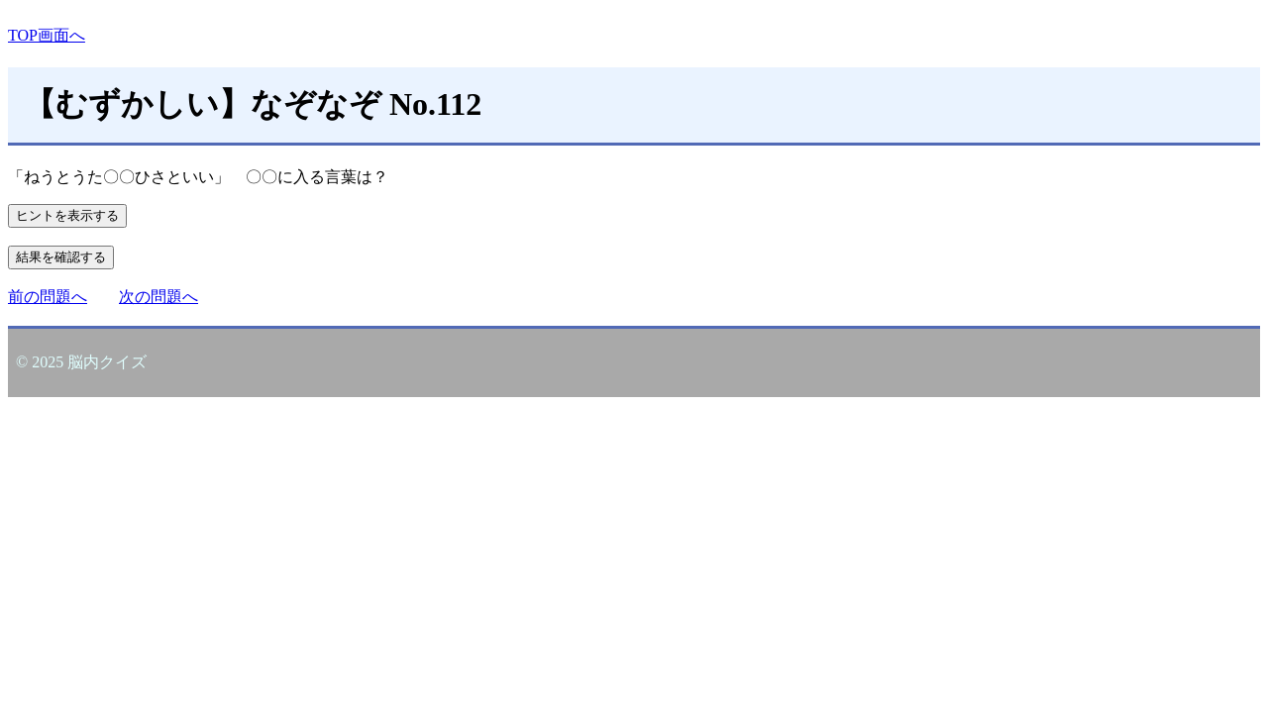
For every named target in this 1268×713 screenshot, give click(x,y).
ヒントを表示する (67, 215)
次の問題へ (158, 296)
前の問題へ (47, 296)
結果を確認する (61, 257)
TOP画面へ (46, 35)
